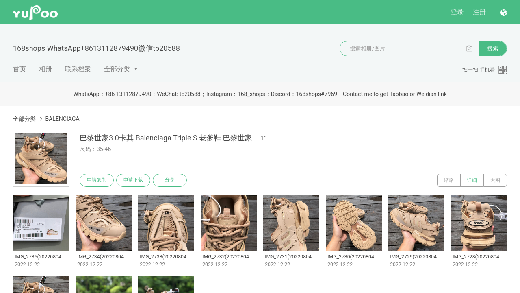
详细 (472, 180)
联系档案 (78, 69)
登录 (457, 12)
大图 (495, 180)
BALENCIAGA (62, 119)
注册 (479, 12)
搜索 (492, 48)
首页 (19, 69)
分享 (170, 180)
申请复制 (96, 180)
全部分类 (117, 69)
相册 (45, 69)
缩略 (449, 180)
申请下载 (133, 180)
